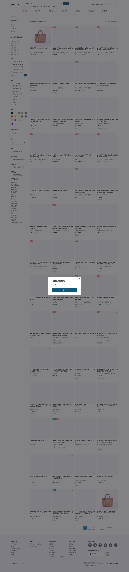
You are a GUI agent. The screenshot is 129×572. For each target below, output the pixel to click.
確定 (64, 290)
